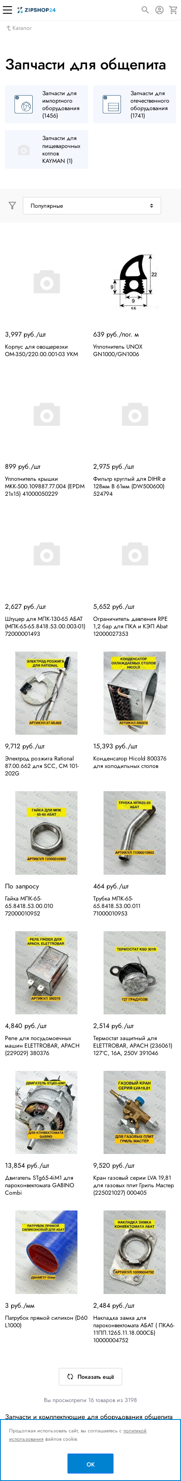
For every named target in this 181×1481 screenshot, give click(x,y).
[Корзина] (174, 10)
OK (91, 1464)
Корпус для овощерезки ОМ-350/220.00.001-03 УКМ (41, 350)
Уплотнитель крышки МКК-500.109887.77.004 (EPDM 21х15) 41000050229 (44, 486)
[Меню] (7, 10)
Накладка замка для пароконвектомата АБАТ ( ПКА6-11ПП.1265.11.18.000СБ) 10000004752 (133, 1329)
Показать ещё (90, 1377)
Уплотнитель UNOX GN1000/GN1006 (117, 350)
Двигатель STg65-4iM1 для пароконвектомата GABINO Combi (39, 1185)
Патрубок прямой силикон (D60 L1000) (46, 1321)
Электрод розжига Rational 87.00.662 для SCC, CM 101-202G (42, 765)
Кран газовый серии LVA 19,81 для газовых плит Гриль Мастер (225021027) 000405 (133, 1185)
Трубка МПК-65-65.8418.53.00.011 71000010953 (116, 906)
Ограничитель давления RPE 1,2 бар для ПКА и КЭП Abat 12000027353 (130, 626)
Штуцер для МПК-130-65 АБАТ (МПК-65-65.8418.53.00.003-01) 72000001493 (45, 626)
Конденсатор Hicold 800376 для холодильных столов (130, 762)
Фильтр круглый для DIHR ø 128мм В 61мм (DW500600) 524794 (129, 486)
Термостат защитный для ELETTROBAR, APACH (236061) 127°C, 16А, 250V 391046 (132, 1045)
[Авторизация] (159, 10)
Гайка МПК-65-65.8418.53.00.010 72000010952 (29, 906)
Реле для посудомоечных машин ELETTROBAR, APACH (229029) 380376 (42, 1045)
